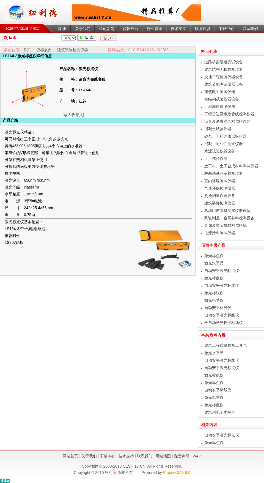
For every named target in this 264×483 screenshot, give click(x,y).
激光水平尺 (214, 263)
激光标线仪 (214, 293)
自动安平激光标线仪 (221, 285)
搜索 (86, 38)
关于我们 (89, 456)
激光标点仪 (32, 12)
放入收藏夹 (73, 115)
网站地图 (163, 456)
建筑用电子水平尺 (219, 412)
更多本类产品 (211, 245)
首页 (27, 50)
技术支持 (126, 456)
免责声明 (181, 456)
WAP (197, 456)
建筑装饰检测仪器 (72, 50)
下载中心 (107, 456)
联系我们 (144, 456)
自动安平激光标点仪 (221, 270)
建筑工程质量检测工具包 (225, 345)
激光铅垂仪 (214, 300)
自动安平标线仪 (217, 307)
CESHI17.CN (134, 466)
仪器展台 (44, 50)
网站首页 (70, 456)
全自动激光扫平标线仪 (223, 322)
